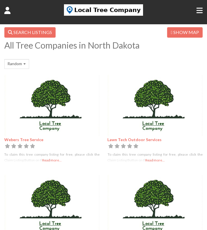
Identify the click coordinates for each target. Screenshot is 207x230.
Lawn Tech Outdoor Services (134, 139)
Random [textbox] (14, 63)
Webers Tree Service (23, 139)
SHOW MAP (185, 32)
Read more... (52, 160)
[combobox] (16, 64)
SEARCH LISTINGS (30, 32)
